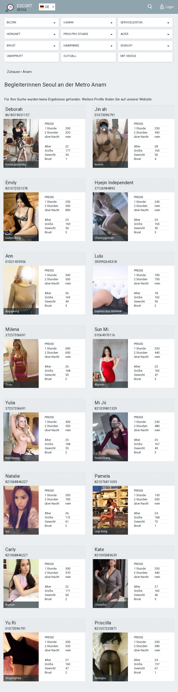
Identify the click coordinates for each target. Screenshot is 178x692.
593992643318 (106, 262)
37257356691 (15, 335)
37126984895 (105, 188)
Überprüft (15, 56)
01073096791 (105, 115)
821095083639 (106, 555)
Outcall (70, 56)
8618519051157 (17, 115)
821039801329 (106, 408)
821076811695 (106, 482)
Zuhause (14, 72)
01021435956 (15, 262)
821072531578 (16, 188)
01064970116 (105, 335)
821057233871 (106, 629)
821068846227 (16, 482)
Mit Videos (128, 56)
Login (167, 6)
